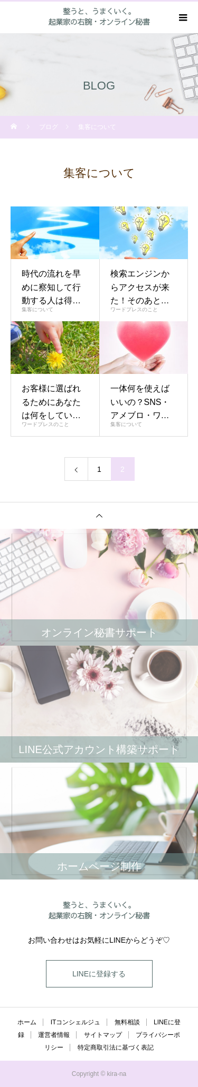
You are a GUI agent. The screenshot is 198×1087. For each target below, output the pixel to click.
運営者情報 (54, 1035)
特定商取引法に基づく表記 (116, 1047)
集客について (37, 309)
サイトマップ (103, 1035)
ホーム (26, 1022)
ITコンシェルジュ (76, 1022)
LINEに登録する (99, 974)
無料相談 (127, 1022)
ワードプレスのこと (134, 309)
